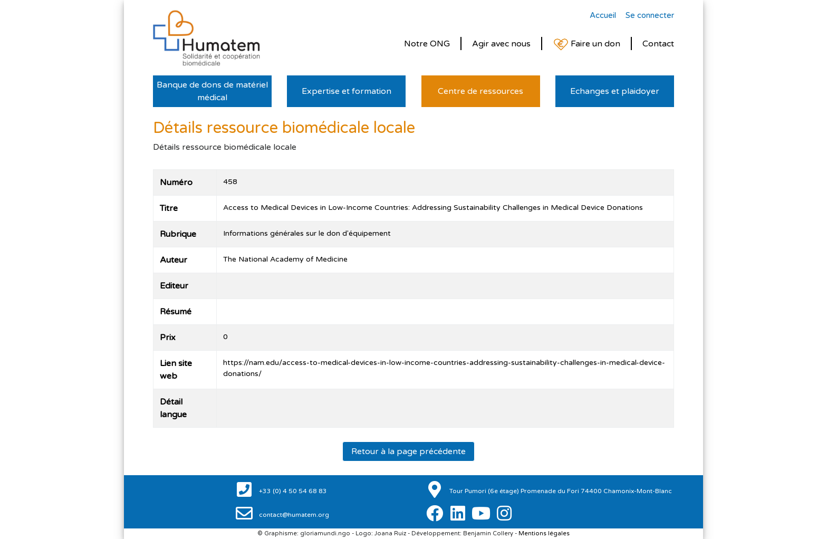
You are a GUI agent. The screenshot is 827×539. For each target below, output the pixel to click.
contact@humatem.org (293, 514)
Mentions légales (544, 533)
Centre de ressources (480, 91)
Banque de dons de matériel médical (212, 91)
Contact (658, 43)
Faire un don (586, 44)
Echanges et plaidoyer (614, 91)
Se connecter (650, 15)
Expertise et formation (346, 91)
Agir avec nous (501, 43)
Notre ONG (427, 43)
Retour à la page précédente (408, 451)
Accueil (603, 15)
